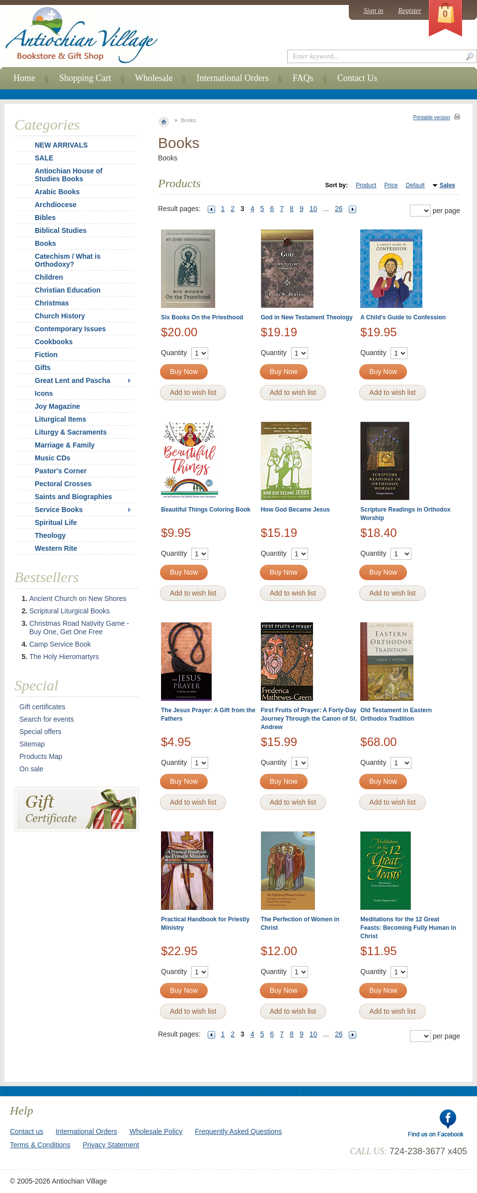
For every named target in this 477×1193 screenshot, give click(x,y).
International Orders (232, 78)
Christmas (45, 303)
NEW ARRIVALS (61, 145)
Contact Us (357, 78)
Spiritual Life (56, 522)
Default (415, 185)
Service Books (59, 510)
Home (24, 78)
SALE (44, 158)
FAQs (303, 78)
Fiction (46, 355)
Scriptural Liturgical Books (69, 611)
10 (314, 209)
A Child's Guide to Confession (403, 317)
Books (45, 243)
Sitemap (32, 744)
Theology (50, 535)
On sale (31, 769)
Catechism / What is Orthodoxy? (67, 260)
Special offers (40, 732)
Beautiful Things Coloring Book (205, 509)
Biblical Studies (60, 230)
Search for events (46, 719)
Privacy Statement (110, 1145)
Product (366, 185)
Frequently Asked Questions (238, 1131)
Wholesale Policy (156, 1131)
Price (391, 185)
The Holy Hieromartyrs (64, 657)
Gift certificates (42, 707)
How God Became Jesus (295, 509)
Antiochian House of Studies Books (68, 175)
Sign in (373, 10)
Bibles (45, 218)
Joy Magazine (57, 406)
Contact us (26, 1131)
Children (49, 277)
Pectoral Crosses (63, 484)
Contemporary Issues (70, 329)
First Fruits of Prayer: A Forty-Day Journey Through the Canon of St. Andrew (309, 719)
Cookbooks (54, 342)
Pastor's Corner (60, 471)
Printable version (431, 117)
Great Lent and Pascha (72, 380)
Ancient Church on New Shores (77, 598)
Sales (447, 185)
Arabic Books (57, 192)
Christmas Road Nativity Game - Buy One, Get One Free (79, 627)
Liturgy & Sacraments (71, 432)
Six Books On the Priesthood (202, 317)
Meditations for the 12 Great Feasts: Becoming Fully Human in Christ (408, 928)
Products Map (40, 756)
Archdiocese (56, 205)
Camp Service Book (60, 644)
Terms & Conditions (40, 1145)
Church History (60, 316)
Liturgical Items (60, 419)
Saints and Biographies (73, 497)
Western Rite (56, 548)
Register (409, 10)
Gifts (43, 368)
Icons (44, 393)
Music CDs (53, 458)
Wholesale (154, 78)
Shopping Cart (85, 78)
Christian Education (67, 290)
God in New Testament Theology (307, 317)
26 (339, 209)
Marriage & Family (65, 445)
